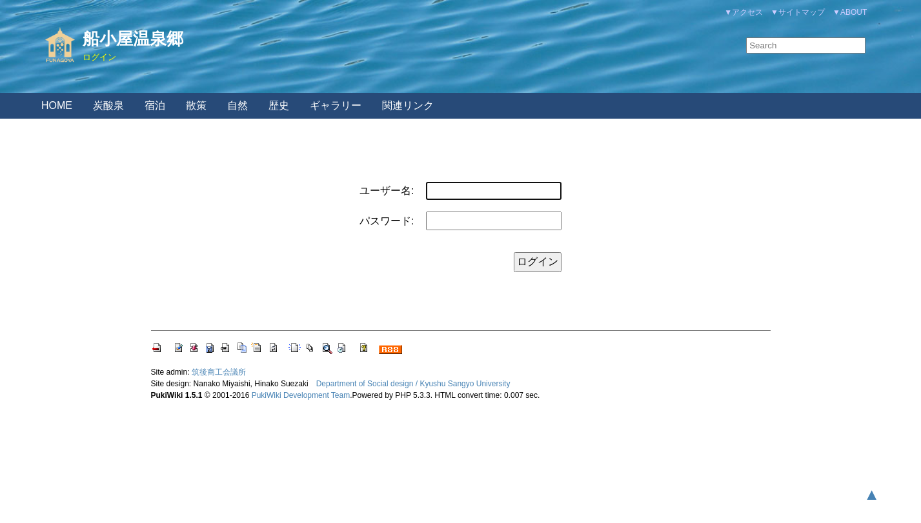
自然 (237, 105)
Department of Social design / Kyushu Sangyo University (413, 383)
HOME (56, 105)
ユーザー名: (386, 190)
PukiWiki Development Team (301, 395)
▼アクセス (743, 12)
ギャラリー (335, 105)
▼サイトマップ (798, 12)
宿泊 (155, 105)
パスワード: (386, 220)
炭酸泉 (108, 105)
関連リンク (408, 105)
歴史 (278, 105)
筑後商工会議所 (219, 372)
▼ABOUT (850, 12)
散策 (196, 105)
